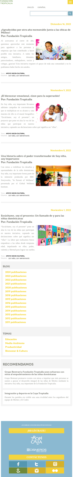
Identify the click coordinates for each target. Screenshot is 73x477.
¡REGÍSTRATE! (36, 430)
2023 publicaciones (15, 276)
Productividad (13, 347)
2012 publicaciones (15, 318)
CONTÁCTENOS (36, 457)
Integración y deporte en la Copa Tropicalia (26, 393)
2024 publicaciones (15, 272)
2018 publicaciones (15, 295)
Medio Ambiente (14, 343)
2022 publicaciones (15, 280)
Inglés (30, 7)
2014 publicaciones (15, 311)
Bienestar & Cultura (16, 351)
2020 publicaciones (16, 287)
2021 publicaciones (15, 284)
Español (42, 7)
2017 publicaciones (15, 299)
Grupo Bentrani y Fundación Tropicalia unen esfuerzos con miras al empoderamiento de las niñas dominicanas (34, 373)
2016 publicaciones (15, 303)
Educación (11, 339)
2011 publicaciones (15, 322)
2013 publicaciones (15, 314)
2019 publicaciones (15, 291)
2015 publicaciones (15, 307)
